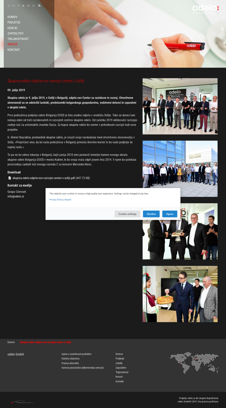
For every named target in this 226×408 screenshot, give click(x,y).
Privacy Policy (56, 199)
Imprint (67, 199)
